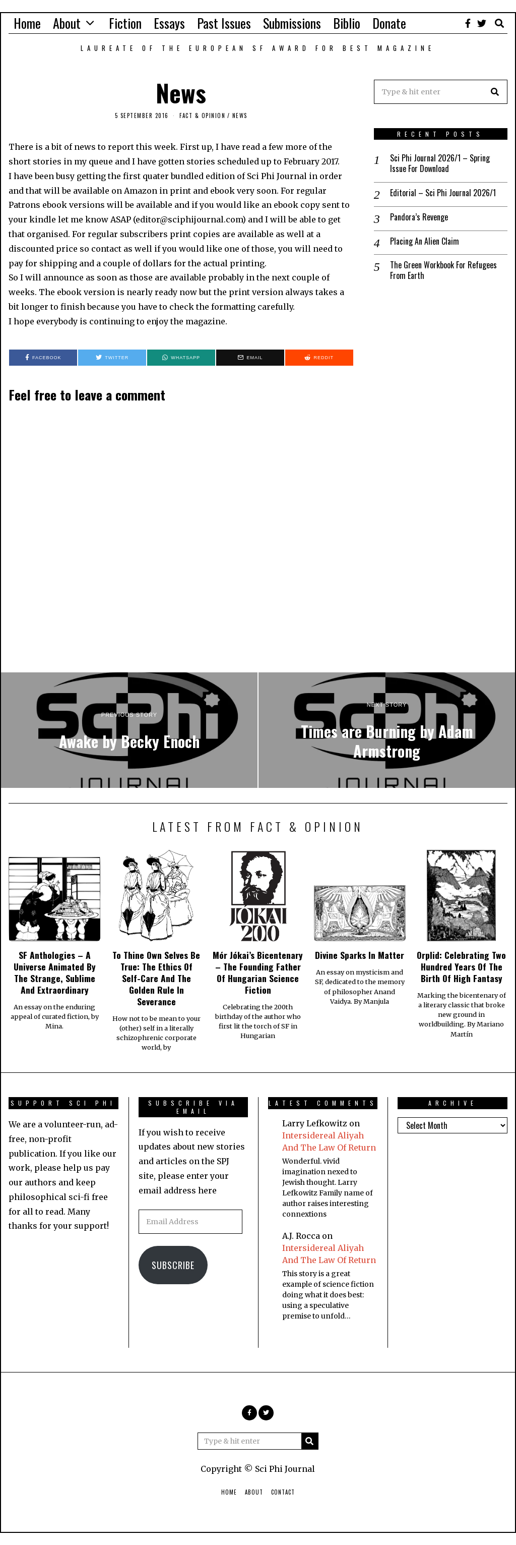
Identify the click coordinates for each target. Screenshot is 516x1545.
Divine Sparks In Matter (359, 954)
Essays (169, 23)
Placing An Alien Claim (424, 241)
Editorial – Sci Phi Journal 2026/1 (443, 193)
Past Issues (224, 23)
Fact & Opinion (202, 115)
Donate (389, 23)
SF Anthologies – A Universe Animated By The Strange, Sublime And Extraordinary (55, 972)
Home (27, 23)
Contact (283, 1492)
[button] (495, 92)
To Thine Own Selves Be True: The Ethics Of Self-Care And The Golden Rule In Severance (156, 977)
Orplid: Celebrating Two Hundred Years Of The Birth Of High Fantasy (461, 966)
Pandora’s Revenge (419, 217)
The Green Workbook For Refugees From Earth (443, 270)
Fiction (125, 23)
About (67, 23)
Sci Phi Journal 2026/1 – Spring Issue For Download (440, 163)
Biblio (346, 23)
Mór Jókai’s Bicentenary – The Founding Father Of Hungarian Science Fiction (258, 972)
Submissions (292, 23)
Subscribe (173, 1265)
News (239, 115)
